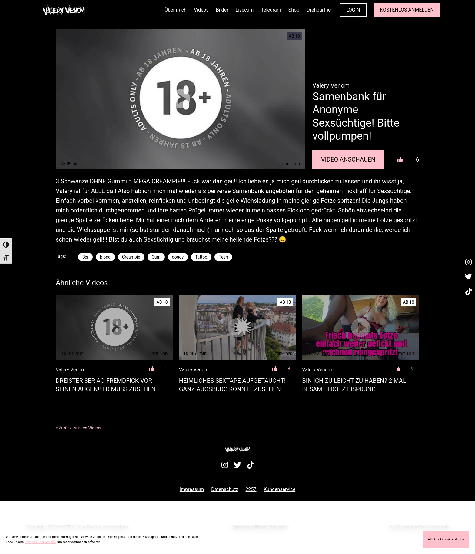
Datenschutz (224, 489)
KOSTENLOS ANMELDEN (407, 10)
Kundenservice (280, 489)
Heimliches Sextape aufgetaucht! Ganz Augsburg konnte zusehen (232, 385)
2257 (251, 489)
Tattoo (201, 257)
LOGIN (353, 10)
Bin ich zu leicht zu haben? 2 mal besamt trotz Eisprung (354, 385)
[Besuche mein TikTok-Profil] (468, 291)
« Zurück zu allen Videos (78, 428)
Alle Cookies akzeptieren (446, 539)
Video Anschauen (348, 159)
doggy (178, 257)
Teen (223, 257)
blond (105, 257)
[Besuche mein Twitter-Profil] (468, 277)
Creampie (131, 257)
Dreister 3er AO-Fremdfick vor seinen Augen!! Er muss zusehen (106, 385)
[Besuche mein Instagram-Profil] (468, 262)
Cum (156, 257)
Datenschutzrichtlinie (40, 542)
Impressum (192, 489)
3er (85, 257)
